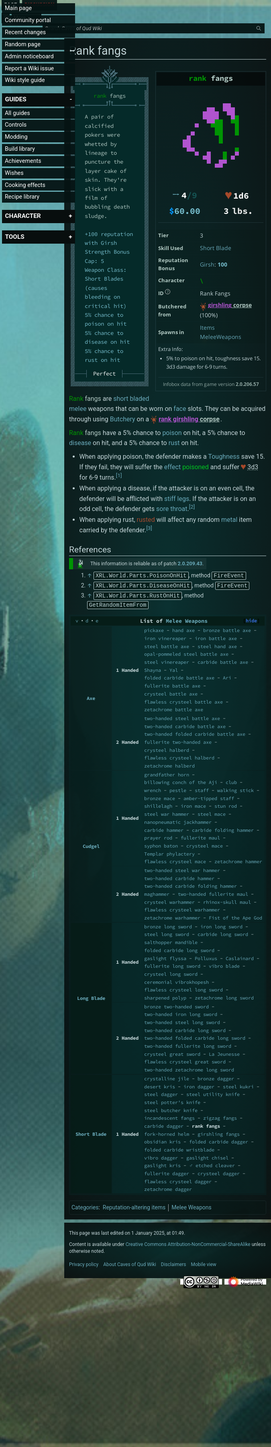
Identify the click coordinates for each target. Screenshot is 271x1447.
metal (229, 519)
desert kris (159, 1085)
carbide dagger (163, 1124)
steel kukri (238, 1085)
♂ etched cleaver (212, 1164)
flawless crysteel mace (175, 860)
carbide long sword (223, 933)
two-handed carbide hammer (179, 877)
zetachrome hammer (238, 860)
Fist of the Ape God (235, 916)
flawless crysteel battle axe (183, 700)
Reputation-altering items (134, 1206)
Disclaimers (173, 1263)
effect (172, 467)
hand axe (183, 629)
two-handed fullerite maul (213, 892)
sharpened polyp (165, 996)
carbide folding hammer (223, 828)
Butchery (122, 419)
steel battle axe (166, 645)
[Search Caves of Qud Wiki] (155, 28)
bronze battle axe (227, 629)
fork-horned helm (166, 1132)
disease (80, 443)
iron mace (193, 804)
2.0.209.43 (190, 563)
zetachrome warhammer (172, 916)
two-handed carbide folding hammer (190, 884)
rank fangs (206, 1124)
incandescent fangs (169, 1116)
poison (171, 433)
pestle (177, 789)
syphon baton (161, 844)
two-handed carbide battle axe (185, 725)
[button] (15, 99)
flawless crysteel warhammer (182, 908)
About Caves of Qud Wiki (129, 1263)
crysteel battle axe (171, 692)
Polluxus (206, 957)
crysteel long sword (171, 972)
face (179, 409)
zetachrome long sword (224, 996)
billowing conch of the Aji (180, 781)
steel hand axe (217, 645)
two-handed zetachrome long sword (189, 1068)
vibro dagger (161, 1156)
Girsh (207, 264)
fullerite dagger (166, 1172)
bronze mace (159, 797)
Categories (84, 1206)
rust (174, 443)
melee (77, 409)
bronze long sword (168, 925)
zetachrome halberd (169, 764)
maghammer (156, 892)
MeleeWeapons (220, 337)
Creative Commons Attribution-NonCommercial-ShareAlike (188, 1243)
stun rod (225, 804)
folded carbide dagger (218, 1140)
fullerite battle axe (172, 684)
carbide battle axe (223, 660)
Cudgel (91, 845)
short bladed (131, 398)
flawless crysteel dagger (178, 1180)
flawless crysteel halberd (179, 756)
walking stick (235, 789)
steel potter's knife (172, 1101)
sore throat (171, 509)
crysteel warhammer (169, 900)
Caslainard (240, 957)
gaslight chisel (207, 1156)
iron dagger (198, 1085)
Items (207, 327)
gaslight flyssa (165, 957)
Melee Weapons (187, 619)
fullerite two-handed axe (178, 740)
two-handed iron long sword (180, 1013)
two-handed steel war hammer (182, 869)
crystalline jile (166, 1077)
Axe (91, 697)
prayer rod (158, 836)
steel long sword (166, 933)
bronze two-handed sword (176, 1005)
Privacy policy (83, 1263)
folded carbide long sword (179, 949)
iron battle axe (216, 637)
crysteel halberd (166, 748)
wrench (152, 789)
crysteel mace (204, 844)
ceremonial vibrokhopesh (176, 980)
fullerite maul (200, 836)
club (231, 781)
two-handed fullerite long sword (187, 1044)
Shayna (152, 668)
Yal (173, 668)
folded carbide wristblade (179, 1148)
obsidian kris (162, 1140)
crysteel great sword (172, 1052)
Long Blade (91, 996)
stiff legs (176, 499)
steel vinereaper (166, 660)
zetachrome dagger (168, 1187)
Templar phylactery (169, 852)
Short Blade (215, 248)
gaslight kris (162, 1164)
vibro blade (224, 964)
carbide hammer (163, 828)
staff (202, 789)
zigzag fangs (220, 1116)
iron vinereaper (165, 637)
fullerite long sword (172, 964)
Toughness (223, 456)
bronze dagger (216, 1077)
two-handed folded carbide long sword (194, 1036)
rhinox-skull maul (227, 900)
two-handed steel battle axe (182, 717)
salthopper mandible (171, 941)
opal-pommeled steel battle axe (186, 652)
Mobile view (203, 1263)
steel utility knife (213, 1093)
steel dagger (161, 1093)
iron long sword (221, 925)
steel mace (212, 812)
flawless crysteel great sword (185, 1060)
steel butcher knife (171, 1109)
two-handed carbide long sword (185, 1029)
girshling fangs (219, 1132)
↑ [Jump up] (89, 575)
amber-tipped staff (208, 797)
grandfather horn (166, 773)
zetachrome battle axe (173, 708)
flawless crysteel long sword (183, 988)
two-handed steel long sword (182, 1021)
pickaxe (154, 629)
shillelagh (158, 804)
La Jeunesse (224, 1052)
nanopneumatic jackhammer (178, 820)
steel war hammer (166, 812)
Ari (227, 676)
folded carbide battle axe (179, 676)
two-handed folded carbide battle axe (194, 732)
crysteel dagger (219, 1172)
